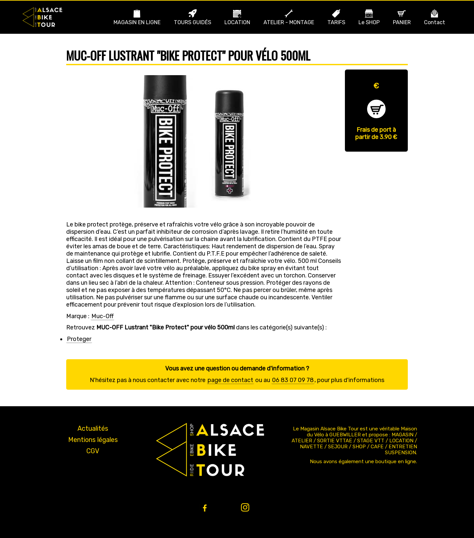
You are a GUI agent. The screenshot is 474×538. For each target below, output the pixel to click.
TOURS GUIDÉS (192, 22)
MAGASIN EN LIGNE (137, 22)
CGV (92, 451)
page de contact (230, 380)
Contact (434, 22)
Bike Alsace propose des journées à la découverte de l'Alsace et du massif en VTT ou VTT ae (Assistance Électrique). (42, 17)
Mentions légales (93, 440)
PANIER (402, 22)
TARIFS (336, 22)
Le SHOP (369, 22)
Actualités (92, 428)
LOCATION (237, 22)
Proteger (79, 339)
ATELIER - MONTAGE (288, 22)
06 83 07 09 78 (293, 380)
